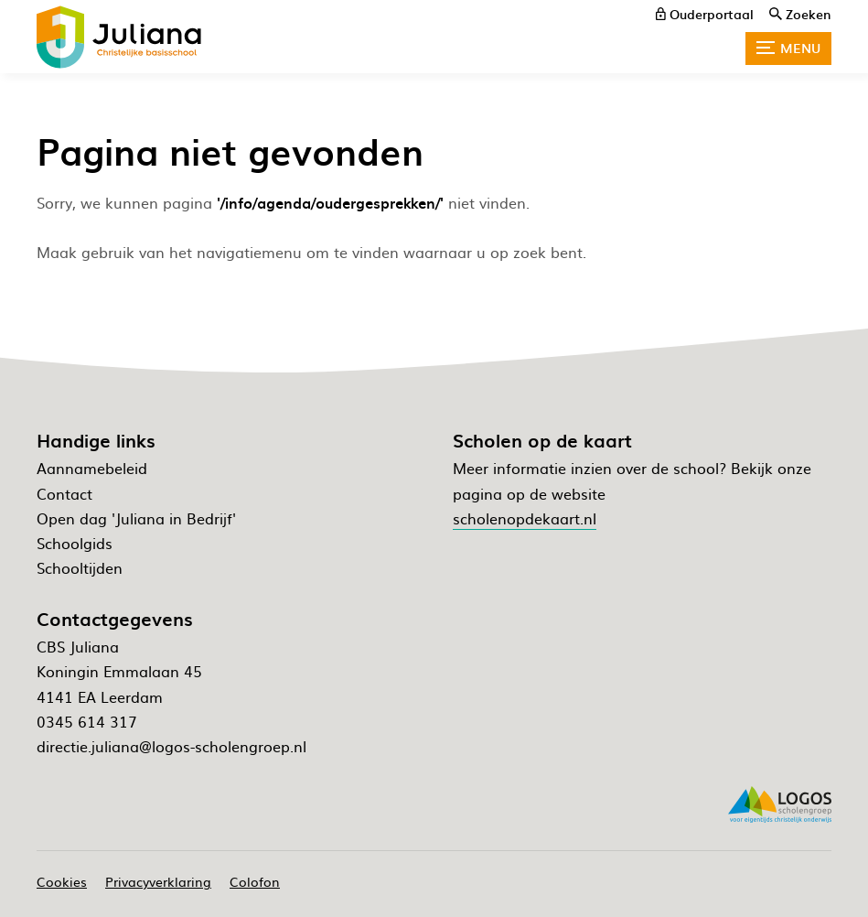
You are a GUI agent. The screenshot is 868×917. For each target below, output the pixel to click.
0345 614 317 (87, 721)
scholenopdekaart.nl (524, 518)
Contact (64, 493)
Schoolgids (75, 543)
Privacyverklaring (158, 881)
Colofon (255, 881)
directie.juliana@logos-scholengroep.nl (171, 746)
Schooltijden (80, 567)
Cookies (62, 881)
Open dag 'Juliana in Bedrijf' (136, 518)
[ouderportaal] (705, 14)
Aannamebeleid (92, 468)
